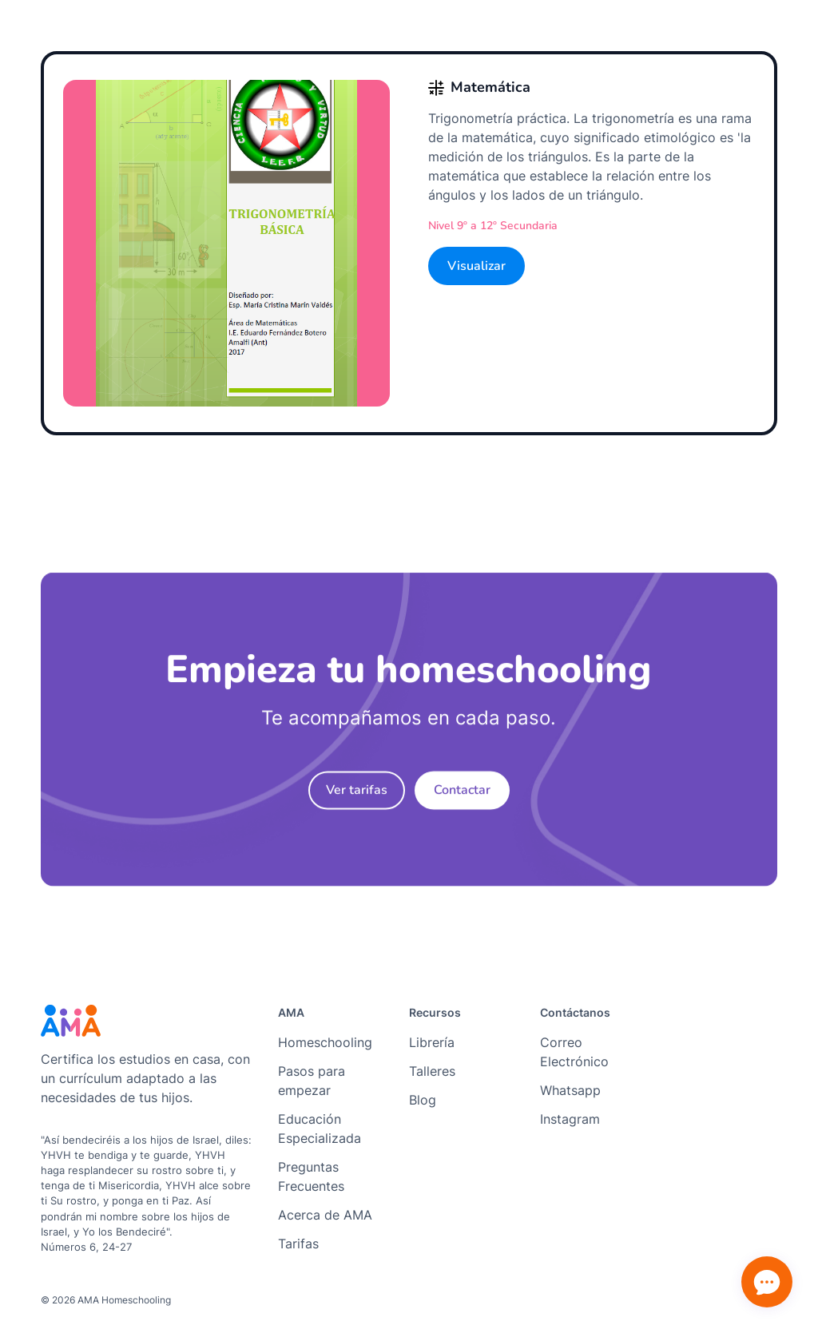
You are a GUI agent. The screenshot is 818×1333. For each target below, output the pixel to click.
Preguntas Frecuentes (311, 1176)
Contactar (462, 796)
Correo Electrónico (574, 1051)
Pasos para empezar (311, 1080)
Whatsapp (570, 1090)
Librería (432, 1042)
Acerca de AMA (325, 1215)
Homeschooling (325, 1042)
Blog (422, 1100)
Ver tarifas (356, 796)
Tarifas (298, 1244)
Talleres (432, 1071)
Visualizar (476, 266)
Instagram (570, 1119)
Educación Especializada (319, 1128)
